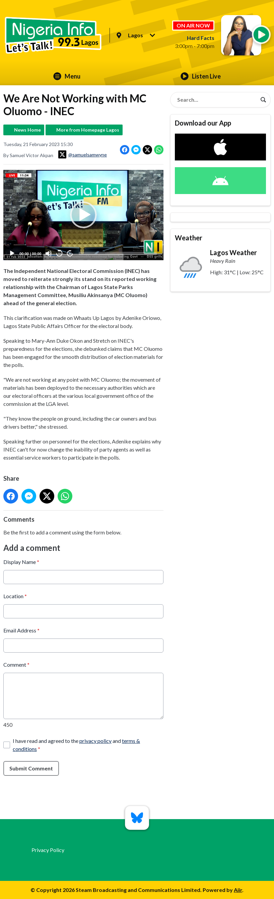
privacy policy (95, 740)
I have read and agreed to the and (76, 744)
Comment (16, 664)
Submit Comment (31, 768)
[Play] (12, 253)
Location (15, 596)
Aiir (238, 890)
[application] (83, 215)
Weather (188, 238)
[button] (83, 214)
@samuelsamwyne (82, 154)
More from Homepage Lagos (87, 130)
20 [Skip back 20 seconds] (59, 253)
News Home (27, 130)
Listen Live (201, 76)
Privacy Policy (47, 850)
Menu (66, 76)
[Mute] (48, 253)
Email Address (21, 630)
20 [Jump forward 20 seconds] (70, 253)
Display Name (21, 561)
